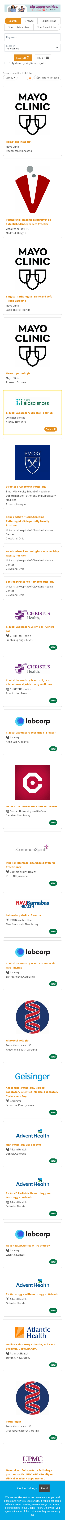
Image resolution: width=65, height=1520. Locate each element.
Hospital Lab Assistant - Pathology (28, 1245)
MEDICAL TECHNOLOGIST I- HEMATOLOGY (31, 806)
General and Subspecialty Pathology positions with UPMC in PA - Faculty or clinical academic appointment (29, 1474)
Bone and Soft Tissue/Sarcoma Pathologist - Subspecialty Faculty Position (27, 521)
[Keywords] (32, 37)
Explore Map (49, 20)
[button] (43, 57)
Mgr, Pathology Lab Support (23, 1144)
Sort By (9, 77)
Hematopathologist (19, 141)
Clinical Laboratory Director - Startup (29, 412)
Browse (29, 20)
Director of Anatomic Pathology (26, 486)
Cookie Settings (27, 1488)
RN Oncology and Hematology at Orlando (32, 1294)
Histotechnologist (17, 1040)
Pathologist (13, 1421)
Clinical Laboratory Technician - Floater (30, 732)
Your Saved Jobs (47, 27)
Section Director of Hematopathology (30, 581)
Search (13, 20)
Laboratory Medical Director (23, 915)
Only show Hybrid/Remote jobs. (27, 63)
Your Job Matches (19, 27)
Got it (44, 1488)
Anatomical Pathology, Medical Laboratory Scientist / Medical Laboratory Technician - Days (32, 1092)
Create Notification (48, 77)
